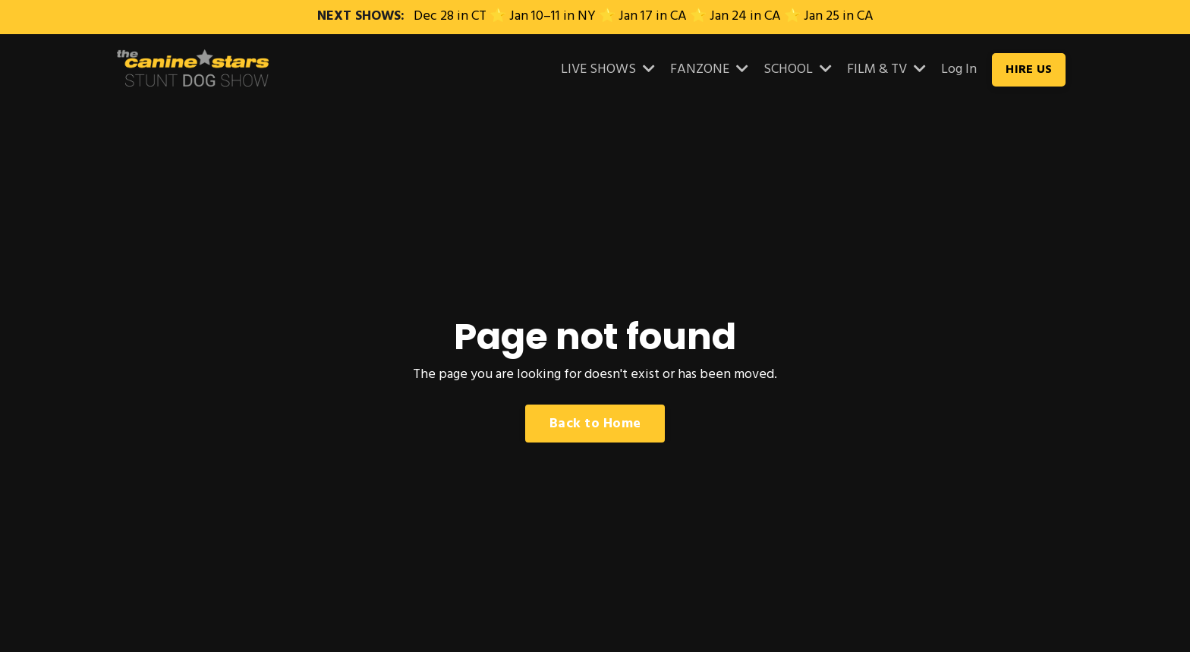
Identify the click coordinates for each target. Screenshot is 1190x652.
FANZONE (709, 69)
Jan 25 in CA (839, 16)
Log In (959, 69)
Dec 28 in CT (450, 16)
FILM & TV (886, 69)
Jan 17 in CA (653, 16)
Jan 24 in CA (745, 16)
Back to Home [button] (595, 424)
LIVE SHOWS (608, 69)
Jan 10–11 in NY (552, 16)
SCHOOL (797, 69)
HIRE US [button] (1029, 70)
